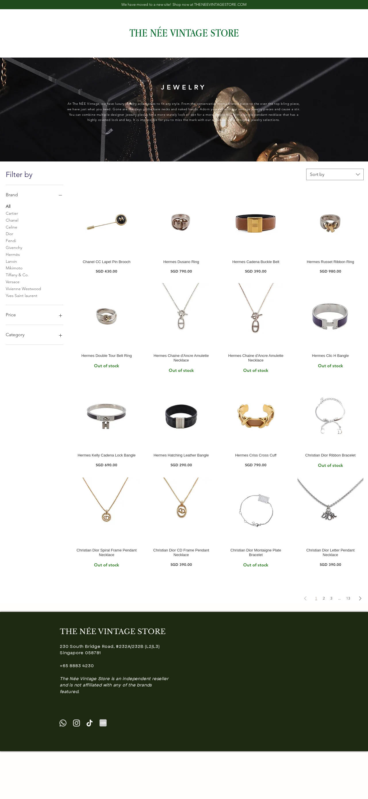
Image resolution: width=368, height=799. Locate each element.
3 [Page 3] (331, 598)
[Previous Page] (305, 598)
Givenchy (14, 247)
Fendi (11, 240)
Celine (11, 227)
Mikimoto (14, 268)
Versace (13, 281)
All (8, 206)
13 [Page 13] (348, 598)
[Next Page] (360, 598)
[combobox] (335, 174)
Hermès (13, 254)
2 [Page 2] (324, 598)
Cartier (12, 213)
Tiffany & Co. (17, 274)
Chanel (12, 220)
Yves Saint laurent (21, 295)
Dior (9, 233)
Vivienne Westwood (23, 288)
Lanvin (11, 261)
